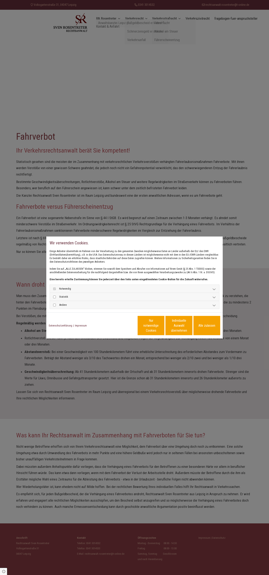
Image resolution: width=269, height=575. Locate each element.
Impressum (81, 325)
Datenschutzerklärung (60, 325)
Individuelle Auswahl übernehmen (162, 325)
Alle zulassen (201, 326)
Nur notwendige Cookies (122, 325)
